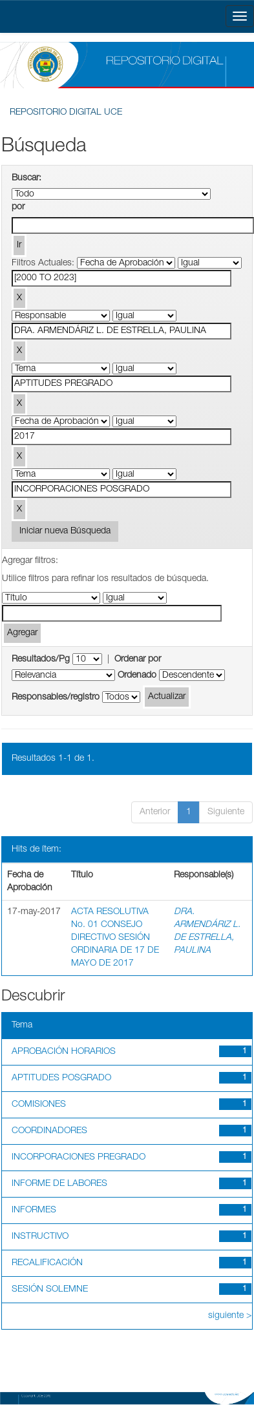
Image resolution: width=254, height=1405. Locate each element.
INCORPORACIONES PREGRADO (78, 1157)
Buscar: (26, 178)
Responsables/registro (56, 697)
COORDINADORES (49, 1131)
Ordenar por (137, 659)
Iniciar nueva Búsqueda (65, 531)
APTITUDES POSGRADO (61, 1078)
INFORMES (34, 1210)
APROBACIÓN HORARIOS (64, 1051)
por (18, 207)
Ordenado (137, 675)
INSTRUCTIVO (40, 1236)
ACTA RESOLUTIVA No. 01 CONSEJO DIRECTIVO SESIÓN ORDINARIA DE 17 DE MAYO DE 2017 (115, 938)
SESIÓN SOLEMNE (50, 1289)
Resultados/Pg (41, 659)
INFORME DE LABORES (59, 1184)
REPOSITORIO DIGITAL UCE (66, 112)
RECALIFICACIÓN (47, 1263)
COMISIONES (39, 1104)
